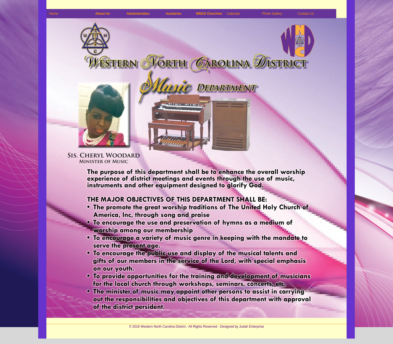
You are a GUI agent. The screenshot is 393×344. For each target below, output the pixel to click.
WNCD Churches (209, 14)
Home (53, 14)
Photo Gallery (272, 14)
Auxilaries (173, 14)
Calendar (233, 14)
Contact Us (306, 14)
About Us (102, 14)
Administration (138, 14)
